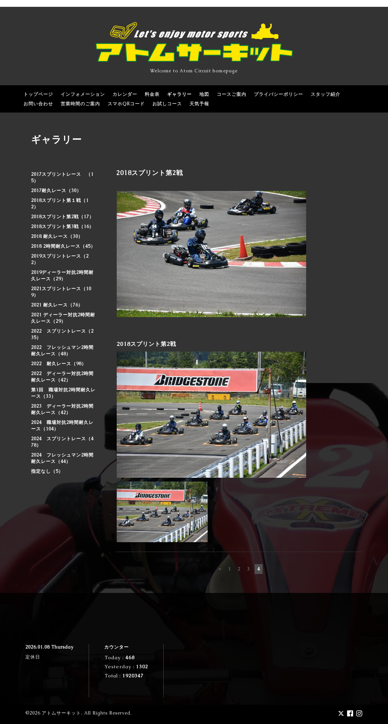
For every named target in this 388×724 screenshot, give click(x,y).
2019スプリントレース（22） (60, 259)
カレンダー (125, 94)
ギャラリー (179, 94)
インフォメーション (83, 94)
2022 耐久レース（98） (58, 364)
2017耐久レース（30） (56, 191)
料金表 (152, 94)
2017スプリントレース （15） (62, 177)
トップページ (38, 94)
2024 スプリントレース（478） (62, 442)
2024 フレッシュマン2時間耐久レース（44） (62, 458)
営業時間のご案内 (80, 104)
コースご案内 (231, 94)
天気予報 (199, 104)
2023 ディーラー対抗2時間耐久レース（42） (62, 409)
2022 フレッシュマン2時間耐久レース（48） (62, 350)
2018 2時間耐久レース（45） (63, 246)
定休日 (32, 657)
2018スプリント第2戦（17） (62, 217)
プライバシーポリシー (278, 94)
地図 (204, 94)
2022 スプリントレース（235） (62, 334)
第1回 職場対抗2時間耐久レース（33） (63, 393)
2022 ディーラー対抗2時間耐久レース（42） (62, 377)
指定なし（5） (47, 471)
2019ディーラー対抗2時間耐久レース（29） (62, 275)
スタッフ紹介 (325, 94)
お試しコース (167, 104)
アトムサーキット (61, 713)
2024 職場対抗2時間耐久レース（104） (62, 425)
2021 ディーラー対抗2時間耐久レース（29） (63, 318)
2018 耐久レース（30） (57, 236)
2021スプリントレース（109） (61, 292)
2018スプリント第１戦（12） (60, 203)
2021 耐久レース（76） (57, 305)
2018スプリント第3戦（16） (62, 227)
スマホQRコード (126, 104)
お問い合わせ (38, 104)
